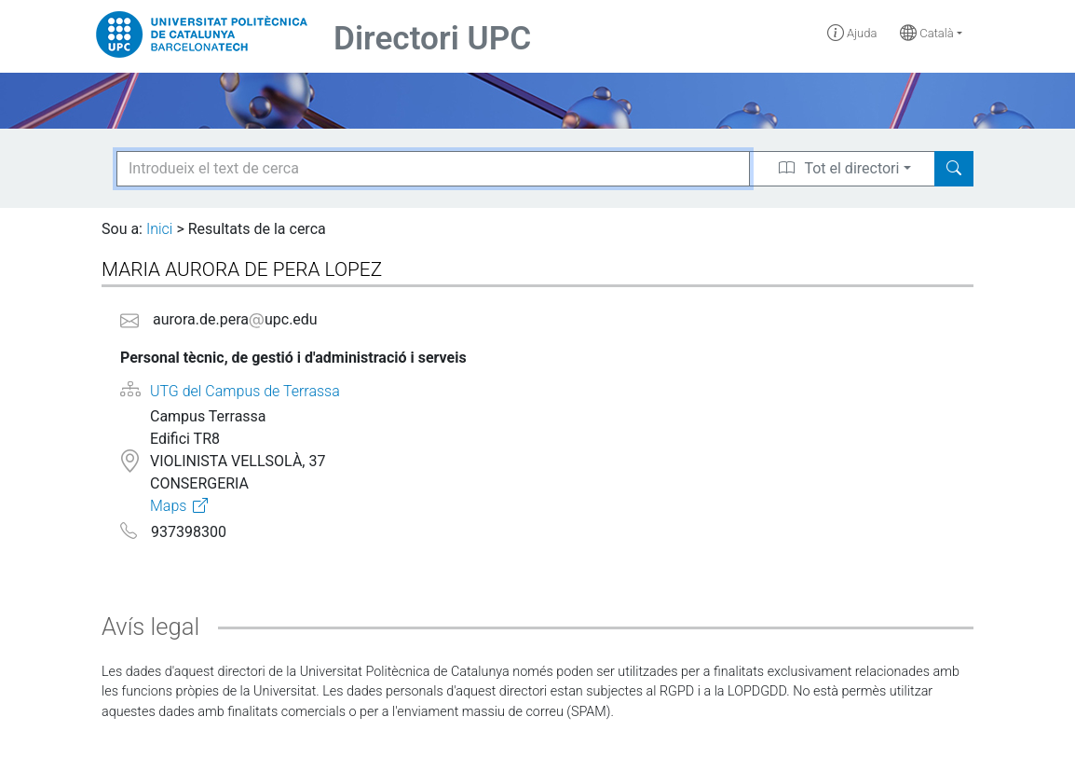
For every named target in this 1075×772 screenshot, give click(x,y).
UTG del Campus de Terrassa (245, 391)
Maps (168, 506)
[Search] (953, 168)
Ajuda (852, 33)
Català (927, 33)
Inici (159, 229)
